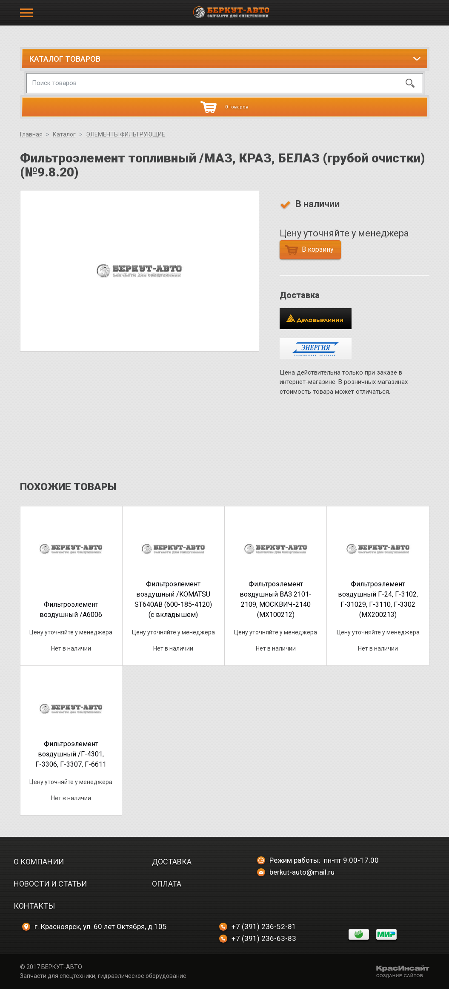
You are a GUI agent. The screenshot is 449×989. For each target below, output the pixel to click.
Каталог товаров (64, 58)
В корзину (309, 250)
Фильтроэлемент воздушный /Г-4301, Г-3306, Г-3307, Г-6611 (70, 754)
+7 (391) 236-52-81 (257, 926)
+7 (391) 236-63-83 (257, 938)
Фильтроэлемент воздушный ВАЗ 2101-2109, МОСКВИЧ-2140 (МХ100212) (276, 599)
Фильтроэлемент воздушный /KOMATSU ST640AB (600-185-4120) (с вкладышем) (173, 599)
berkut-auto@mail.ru (296, 872)
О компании (39, 861)
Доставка (172, 861)
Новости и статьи (50, 883)
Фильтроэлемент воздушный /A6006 (71, 609)
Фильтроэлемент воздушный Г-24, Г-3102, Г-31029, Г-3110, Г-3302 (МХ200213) (378, 599)
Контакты (34, 905)
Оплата (166, 883)
